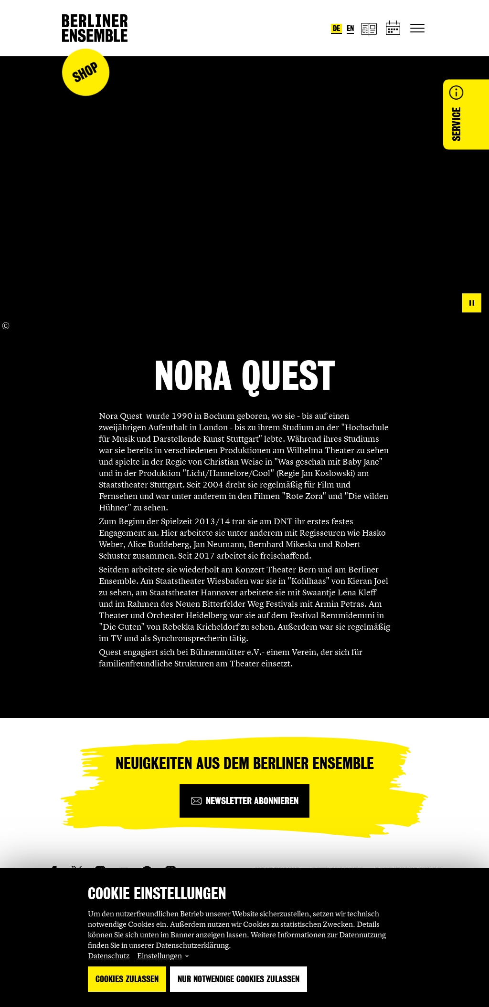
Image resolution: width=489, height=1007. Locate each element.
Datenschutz (108, 955)
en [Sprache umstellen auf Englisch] (350, 28)
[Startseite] (95, 28)
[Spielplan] (393, 28)
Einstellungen (159, 955)
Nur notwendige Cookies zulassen (238, 979)
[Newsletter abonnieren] (244, 801)
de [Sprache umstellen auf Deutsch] (336, 28)
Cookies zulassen (127, 979)
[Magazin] (369, 28)
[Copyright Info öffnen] (6, 326)
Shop (85, 72)
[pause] (471, 302)
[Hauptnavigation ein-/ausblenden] (417, 28)
